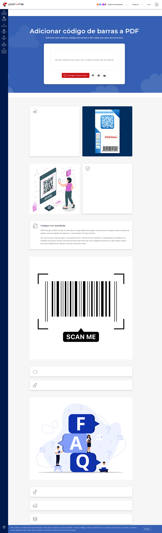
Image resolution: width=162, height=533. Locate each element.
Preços (136, 4)
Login (149, 4)
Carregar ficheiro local (75, 75)
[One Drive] (103, 75)
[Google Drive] (97, 75)
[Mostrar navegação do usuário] (156, 4)
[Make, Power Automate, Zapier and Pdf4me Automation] (112, 4)
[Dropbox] (91, 75)
